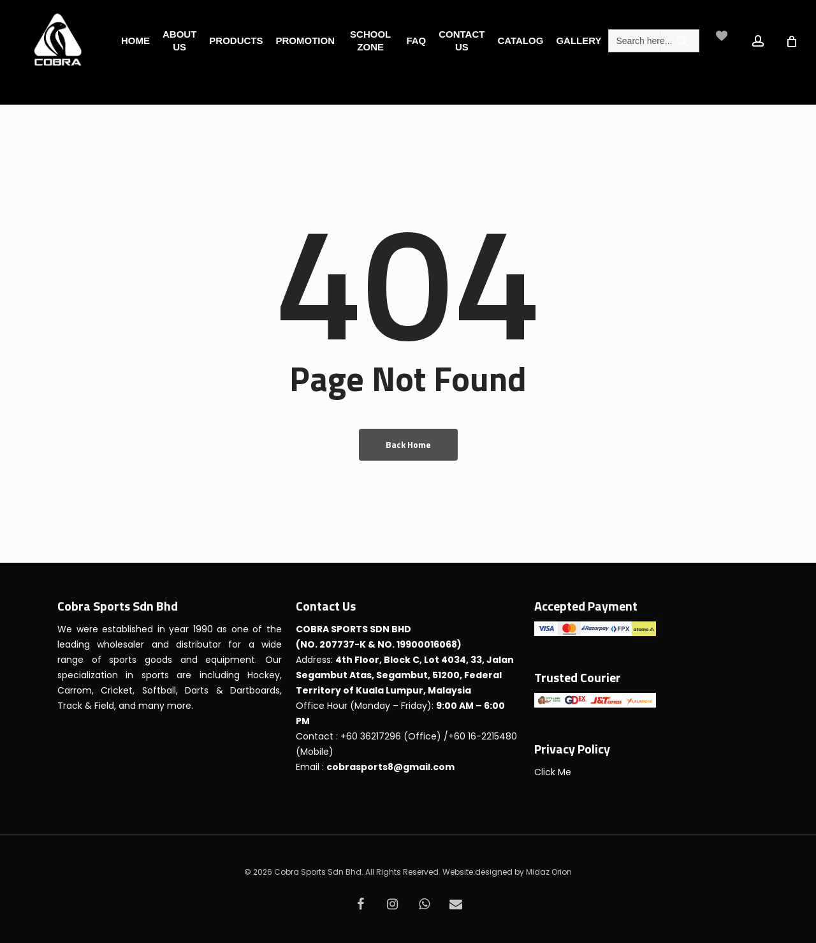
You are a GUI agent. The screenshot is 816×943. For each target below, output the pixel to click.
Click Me (552, 772)
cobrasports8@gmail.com (390, 767)
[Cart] (799, 41)
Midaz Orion (549, 871)
